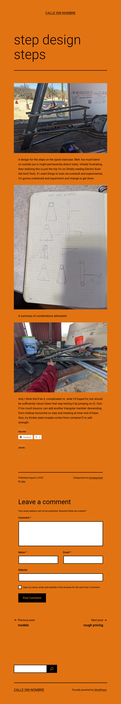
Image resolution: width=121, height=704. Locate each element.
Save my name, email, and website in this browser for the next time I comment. (61, 587)
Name (22, 552)
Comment (24, 517)
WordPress (100, 689)
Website (22, 569)
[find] (52, 669)
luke (23, 481)
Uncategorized (95, 477)
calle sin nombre (60, 13)
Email (67, 552)
